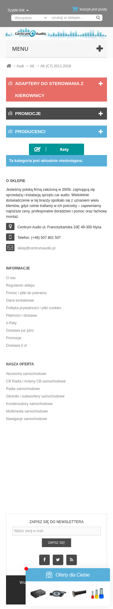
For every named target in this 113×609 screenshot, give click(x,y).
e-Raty (11, 323)
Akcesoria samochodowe (26, 374)
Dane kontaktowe (20, 300)
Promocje (28, 113)
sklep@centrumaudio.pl (36, 248)
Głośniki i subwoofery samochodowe (35, 396)
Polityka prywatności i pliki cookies (33, 308)
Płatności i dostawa (21, 315)
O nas (11, 278)
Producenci (30, 131)
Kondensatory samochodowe (29, 404)
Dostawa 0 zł (16, 345)
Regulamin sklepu (20, 285)
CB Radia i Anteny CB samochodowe (36, 381)
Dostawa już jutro (20, 330)
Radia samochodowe (23, 389)
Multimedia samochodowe (27, 411)
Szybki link (18, 10)
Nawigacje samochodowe (26, 419)
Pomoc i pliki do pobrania (26, 293)
